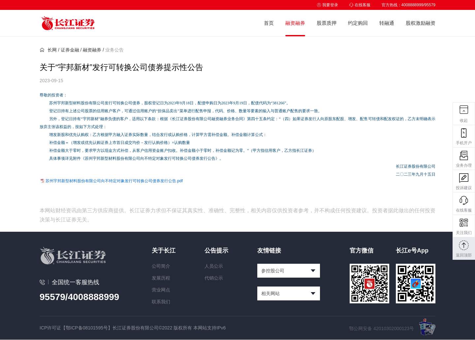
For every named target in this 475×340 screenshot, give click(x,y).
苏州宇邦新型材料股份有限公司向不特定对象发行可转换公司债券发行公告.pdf (114, 181)
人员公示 (214, 266)
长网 (48, 50)
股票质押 (326, 23)
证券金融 (70, 49)
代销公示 (214, 278)
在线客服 (359, 5)
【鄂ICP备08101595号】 (86, 327)
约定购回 (358, 23)
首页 (269, 23)
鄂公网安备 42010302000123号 (381, 328)
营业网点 (161, 289)
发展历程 (161, 278)
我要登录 (327, 5)
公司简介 (161, 266)
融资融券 (295, 23)
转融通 (386, 23)
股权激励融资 (420, 23)
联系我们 (161, 301)
